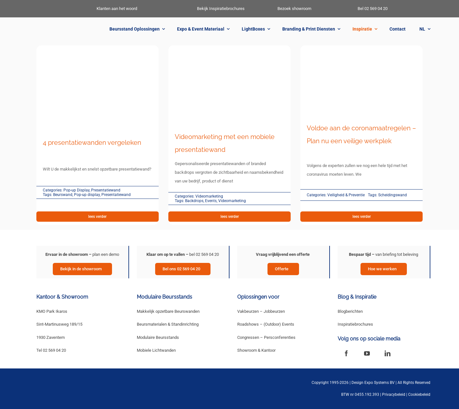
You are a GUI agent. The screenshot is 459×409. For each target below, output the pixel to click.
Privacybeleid (393, 394)
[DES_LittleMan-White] (39, 7)
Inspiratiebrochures (355, 324)
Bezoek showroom (294, 8)
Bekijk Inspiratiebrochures (221, 8)
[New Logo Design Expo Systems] (61, 28)
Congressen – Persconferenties (266, 337)
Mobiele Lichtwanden (156, 350)
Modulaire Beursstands (158, 337)
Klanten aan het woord (117, 8)
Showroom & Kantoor (256, 350)
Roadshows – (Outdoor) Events (265, 324)
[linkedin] (387, 353)
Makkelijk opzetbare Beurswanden (168, 311)
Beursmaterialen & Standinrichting (168, 324)
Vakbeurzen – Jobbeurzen (261, 311)
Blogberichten (350, 311)
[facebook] (346, 353)
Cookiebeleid (419, 394)
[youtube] (367, 353)
